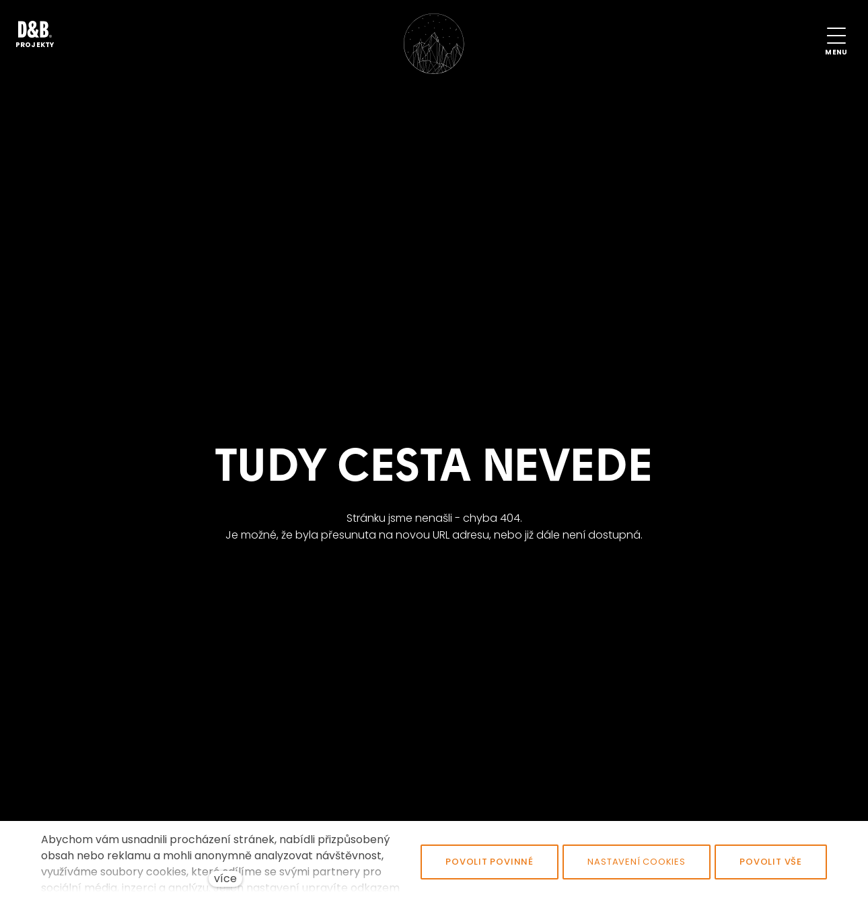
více (225, 878)
